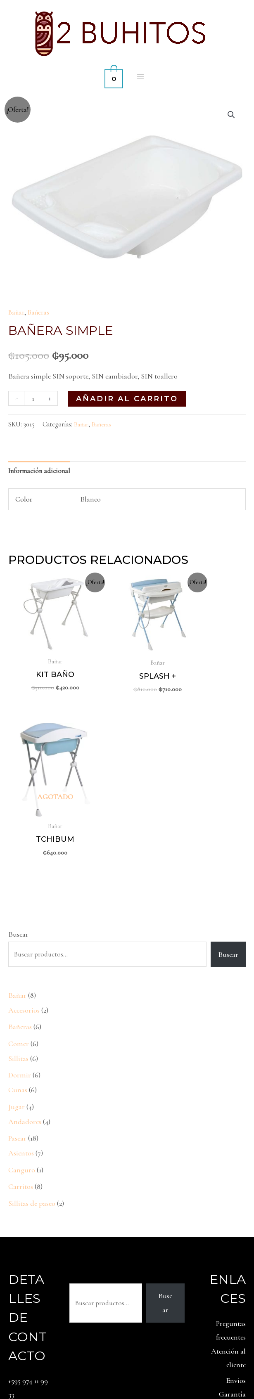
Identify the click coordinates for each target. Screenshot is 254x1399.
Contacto (232, 1285)
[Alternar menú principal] (140, 76)
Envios (236, 1216)
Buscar (18, 770)
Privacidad (230, 1271)
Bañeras (41, 312)
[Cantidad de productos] (33, 398)
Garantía (232, 1230)
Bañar (17, 312)
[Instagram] (233, 1365)
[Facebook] (251, 1365)
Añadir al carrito (128, 398)
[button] (230, 115)
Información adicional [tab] (41, 471)
